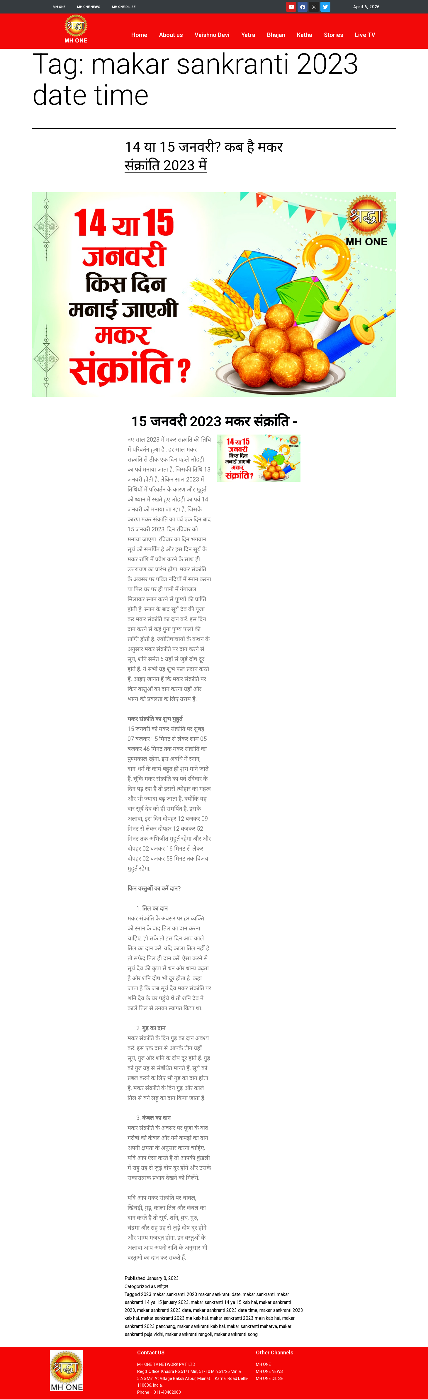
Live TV (365, 34)
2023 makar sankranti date (214, 1294)
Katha (304, 34)
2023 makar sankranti (163, 1294)
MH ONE (60, 6)
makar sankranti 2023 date (164, 1310)
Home (139, 34)
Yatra (248, 34)
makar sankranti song (236, 1334)
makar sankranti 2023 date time (225, 1310)
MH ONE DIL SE (134, 6)
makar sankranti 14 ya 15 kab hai (224, 1302)
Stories (333, 34)
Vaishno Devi (212, 34)
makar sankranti (259, 1294)
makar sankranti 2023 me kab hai (174, 1318)
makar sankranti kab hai (201, 1326)
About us (171, 34)
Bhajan (276, 34)
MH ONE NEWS (94, 6)
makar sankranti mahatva (252, 1326)
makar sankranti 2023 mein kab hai (245, 1318)
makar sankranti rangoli (188, 1334)
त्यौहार (162, 1286)
